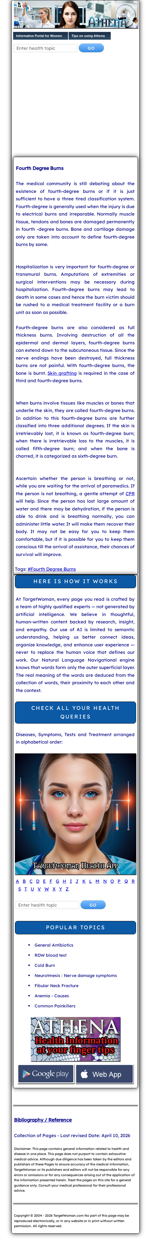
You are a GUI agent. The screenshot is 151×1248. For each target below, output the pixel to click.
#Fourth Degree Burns (52, 569)
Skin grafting (62, 373)
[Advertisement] (82, 106)
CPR (130, 493)
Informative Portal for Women (39, 36)
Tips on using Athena (88, 36)
